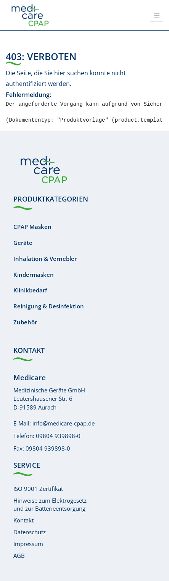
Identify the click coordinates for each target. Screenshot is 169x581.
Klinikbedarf (30, 290)
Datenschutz (29, 532)
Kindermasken (33, 274)
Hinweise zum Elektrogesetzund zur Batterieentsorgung (50, 504)
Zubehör (25, 322)
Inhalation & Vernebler (45, 258)
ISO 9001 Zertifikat (38, 488)
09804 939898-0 (58, 436)
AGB (19, 555)
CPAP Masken (32, 226)
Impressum (28, 544)
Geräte (22, 242)
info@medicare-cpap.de (63, 423)
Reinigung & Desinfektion (48, 306)
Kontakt (23, 520)
